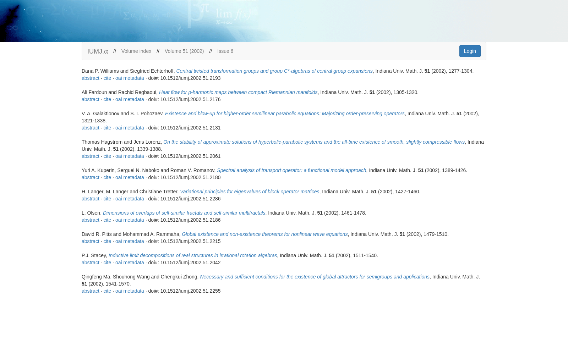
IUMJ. (97, 51)
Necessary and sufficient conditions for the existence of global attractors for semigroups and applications (315, 277)
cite (107, 78)
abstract (90, 78)
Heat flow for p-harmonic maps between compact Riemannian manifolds (238, 92)
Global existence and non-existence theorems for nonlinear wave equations (265, 234)
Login (470, 51)
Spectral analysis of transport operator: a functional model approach (291, 170)
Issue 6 (225, 51)
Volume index (136, 51)
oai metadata (129, 78)
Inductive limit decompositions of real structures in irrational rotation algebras (193, 255)
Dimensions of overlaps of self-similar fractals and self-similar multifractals (184, 213)
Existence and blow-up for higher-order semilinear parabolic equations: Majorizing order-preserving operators (285, 113)
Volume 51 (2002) (184, 51)
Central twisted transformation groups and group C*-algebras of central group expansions (274, 71)
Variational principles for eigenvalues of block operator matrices (249, 191)
